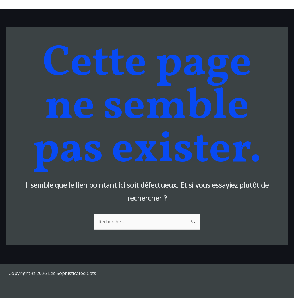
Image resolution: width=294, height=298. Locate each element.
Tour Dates (183, 4)
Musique (152, 4)
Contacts (274, 4)
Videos (228, 4)
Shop (250, 4)
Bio (208, 4)
